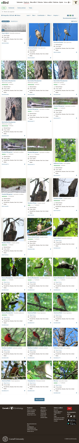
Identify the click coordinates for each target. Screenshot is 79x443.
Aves (4, 8)
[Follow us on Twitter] (71, 416)
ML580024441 (57, 248)
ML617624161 (31, 215)
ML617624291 (5, 206)
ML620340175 (31, 164)
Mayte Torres (58, 240)
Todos (30, 8)
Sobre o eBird (48, 2)
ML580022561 (31, 390)
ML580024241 (5, 290)
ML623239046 (57, 52)
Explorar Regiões (31, 411)
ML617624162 (5, 254)
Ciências (40, 2)
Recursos (56, 410)
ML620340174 (5, 164)
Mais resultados (39, 399)
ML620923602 (5, 94)
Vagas (55, 416)
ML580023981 (5, 357)
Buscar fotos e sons (31, 414)
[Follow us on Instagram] (74, 416)
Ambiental (11, 8)
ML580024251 (31, 290)
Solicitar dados (44, 417)
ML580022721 (5, 390)
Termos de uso (30, 431)
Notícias (55, 2)
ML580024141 (31, 322)
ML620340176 (57, 118)
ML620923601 (57, 94)
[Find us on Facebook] (68, 416)
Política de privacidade (32, 429)
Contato (56, 421)
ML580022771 (57, 357)
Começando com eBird (59, 417)
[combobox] (21, 11)
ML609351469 (31, 249)
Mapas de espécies (31, 410)
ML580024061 (57, 322)
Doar (69, 408)
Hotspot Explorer (31, 413)
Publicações (43, 415)
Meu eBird (33, 2)
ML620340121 (57, 175)
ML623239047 (31, 57)
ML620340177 (31, 121)
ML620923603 (31, 94)
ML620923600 (5, 135)
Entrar (65, 2)
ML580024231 (57, 290)
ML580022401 (57, 393)
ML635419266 (5, 43)
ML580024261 (5, 325)
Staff (55, 414)
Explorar (26, 2)
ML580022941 (31, 357)
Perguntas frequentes (59, 419)
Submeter (20, 2)
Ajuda (61, 2)
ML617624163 (57, 210)
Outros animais (21, 8)
